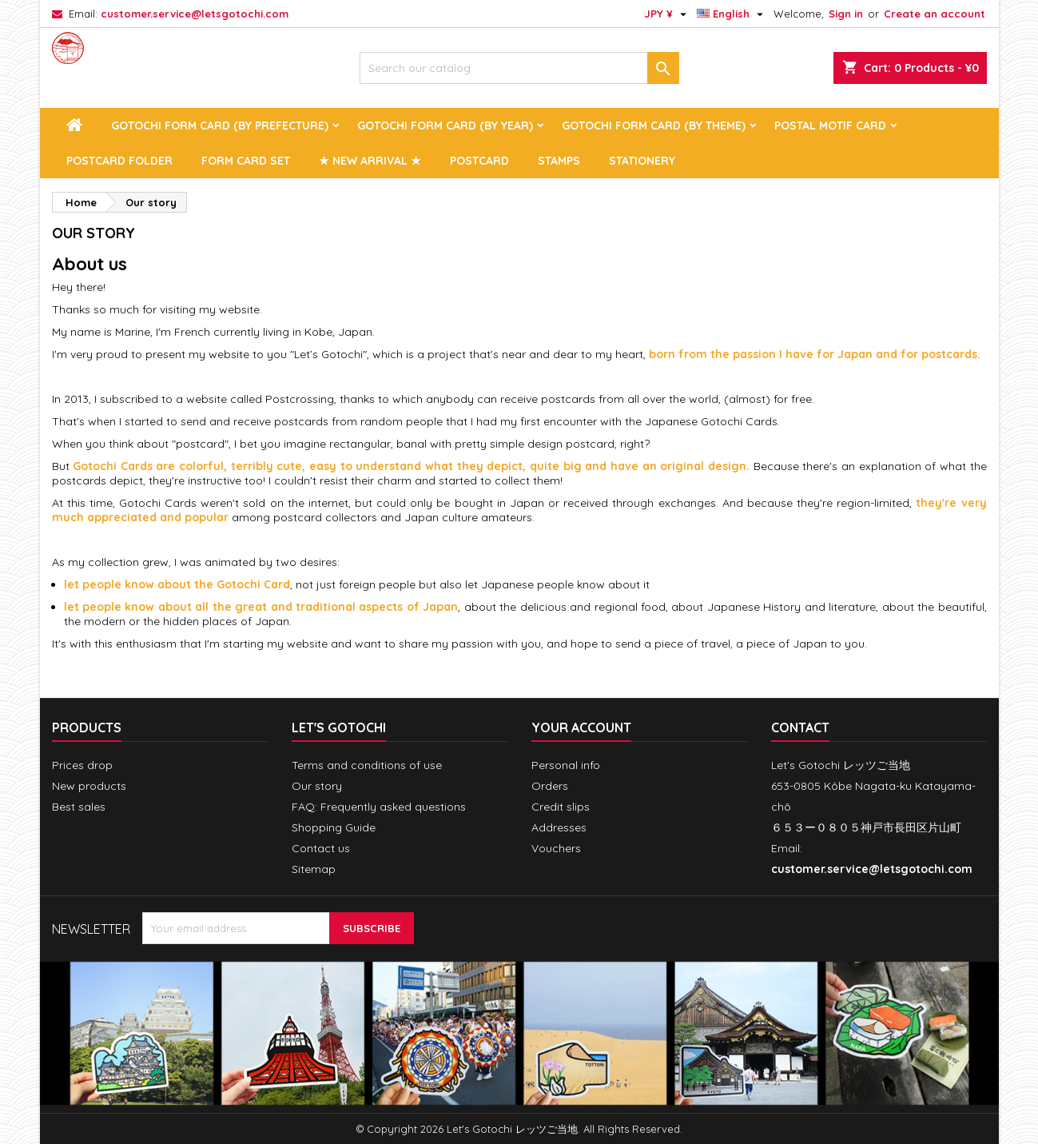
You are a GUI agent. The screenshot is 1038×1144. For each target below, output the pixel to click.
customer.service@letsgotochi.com (194, 13)
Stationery (642, 160)
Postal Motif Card (830, 125)
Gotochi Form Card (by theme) (654, 125)
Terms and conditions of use (367, 765)
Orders (549, 786)
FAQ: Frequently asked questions (379, 806)
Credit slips (560, 806)
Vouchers (556, 848)
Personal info (565, 765)
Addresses (559, 827)
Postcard (479, 160)
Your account (581, 727)
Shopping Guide (334, 827)
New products (89, 786)
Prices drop (82, 765)
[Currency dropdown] (667, 13)
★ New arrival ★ (370, 160)
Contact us (321, 848)
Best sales (78, 806)
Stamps (559, 160)
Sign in (846, 13)
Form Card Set (245, 160)
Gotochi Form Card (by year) (445, 125)
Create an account (934, 13)
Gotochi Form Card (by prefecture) (219, 125)
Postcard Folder (119, 160)
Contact (800, 727)
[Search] (519, 68)
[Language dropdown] (732, 13)
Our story (317, 786)
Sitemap (314, 869)
